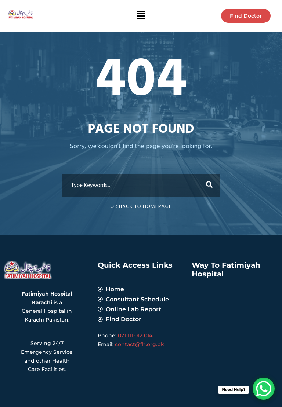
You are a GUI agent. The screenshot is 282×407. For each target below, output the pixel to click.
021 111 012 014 (135, 335)
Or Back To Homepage (141, 206)
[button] (141, 15)
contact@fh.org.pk (139, 344)
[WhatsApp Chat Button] (264, 389)
